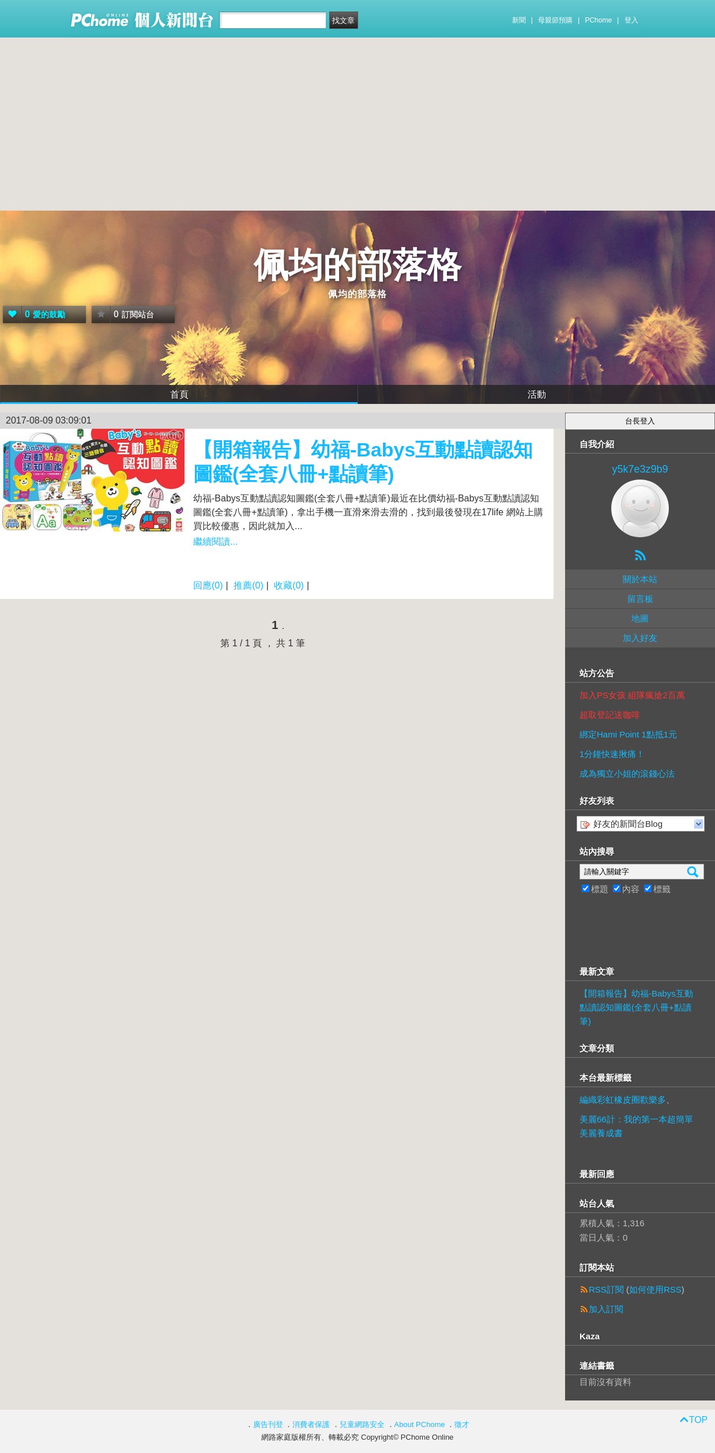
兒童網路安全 (362, 1424)
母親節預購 (555, 20)
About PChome (419, 1424)
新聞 (519, 20)
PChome (598, 20)
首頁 (179, 394)
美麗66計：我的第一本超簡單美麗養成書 (636, 1126)
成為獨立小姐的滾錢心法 (627, 773)
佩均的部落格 (357, 265)
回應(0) (208, 585)
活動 (537, 394)
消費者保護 (311, 1424)
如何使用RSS (655, 1289)
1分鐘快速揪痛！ (612, 754)
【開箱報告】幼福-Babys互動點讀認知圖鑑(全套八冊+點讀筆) (636, 1007)
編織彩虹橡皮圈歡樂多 (622, 1099)
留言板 (640, 599)
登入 (631, 20)
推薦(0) (249, 585)
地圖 (640, 618)
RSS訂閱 (606, 1289)
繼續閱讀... (215, 541)
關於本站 (640, 579)
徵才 (461, 1424)
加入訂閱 (606, 1309)
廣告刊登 (268, 1424)
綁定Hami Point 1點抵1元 (628, 734)
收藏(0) (289, 585)
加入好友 (640, 638)
